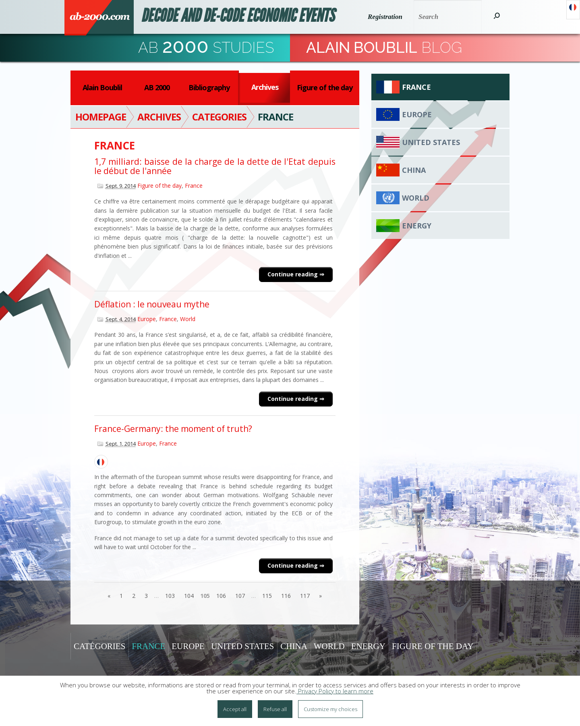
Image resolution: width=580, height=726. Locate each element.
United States (431, 142)
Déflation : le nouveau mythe (151, 304)
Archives (264, 87)
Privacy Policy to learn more (334, 691)
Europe (146, 319)
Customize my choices (330, 709)
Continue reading (293, 274)
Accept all (234, 709)
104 (189, 595)
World (187, 319)
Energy (416, 225)
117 (305, 595)
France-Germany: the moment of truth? (173, 428)
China (414, 170)
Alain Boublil (102, 87)
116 (286, 595)
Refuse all (275, 709)
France (194, 185)
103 (170, 595)
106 (221, 595)
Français (573, 9)
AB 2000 (157, 87)
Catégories (99, 646)
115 (267, 595)
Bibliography (209, 87)
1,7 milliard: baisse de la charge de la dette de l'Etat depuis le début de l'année (215, 166)
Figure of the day (324, 87)
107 (240, 595)
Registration (385, 17)
